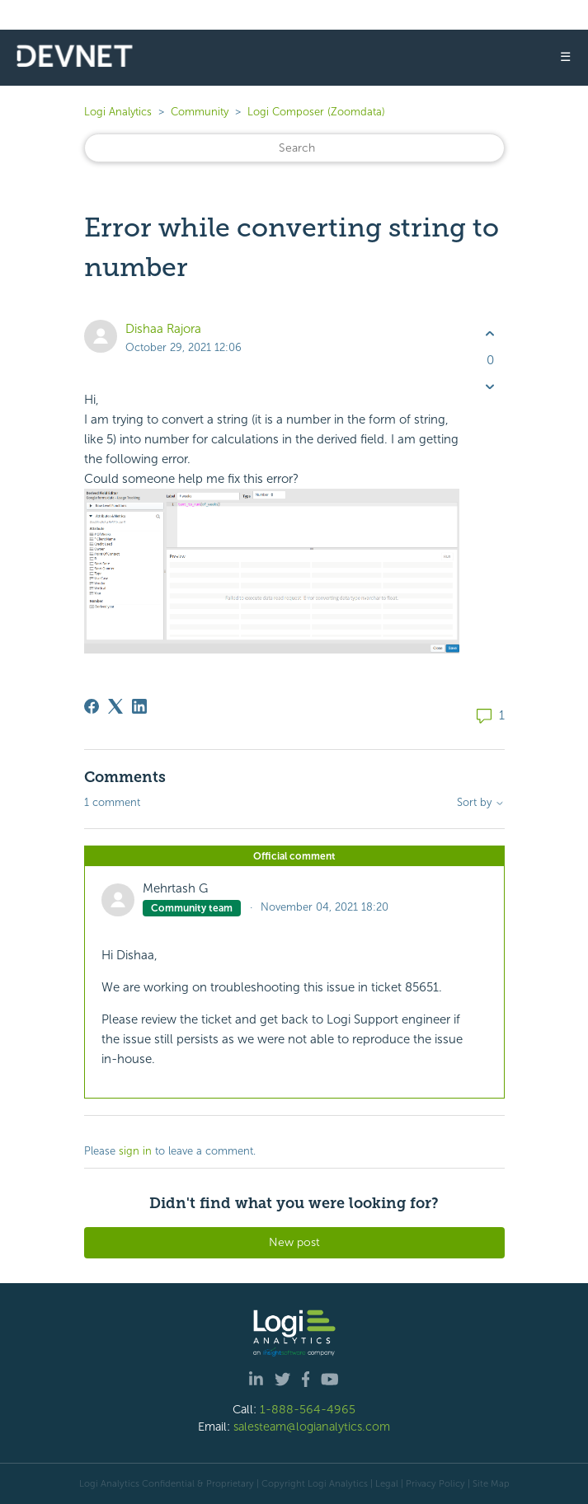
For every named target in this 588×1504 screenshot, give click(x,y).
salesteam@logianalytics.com (311, 1426)
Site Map (491, 1483)
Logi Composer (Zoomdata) (316, 111)
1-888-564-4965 (307, 1409)
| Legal (384, 1483)
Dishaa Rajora (163, 328)
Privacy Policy (435, 1483)
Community (199, 111)
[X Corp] (115, 706)
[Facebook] (91, 706)
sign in (135, 1151)
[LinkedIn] (139, 706)
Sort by (481, 802)
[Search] (294, 148)
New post (294, 1242)
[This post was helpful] (490, 334)
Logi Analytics (118, 111)
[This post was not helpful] (490, 386)
